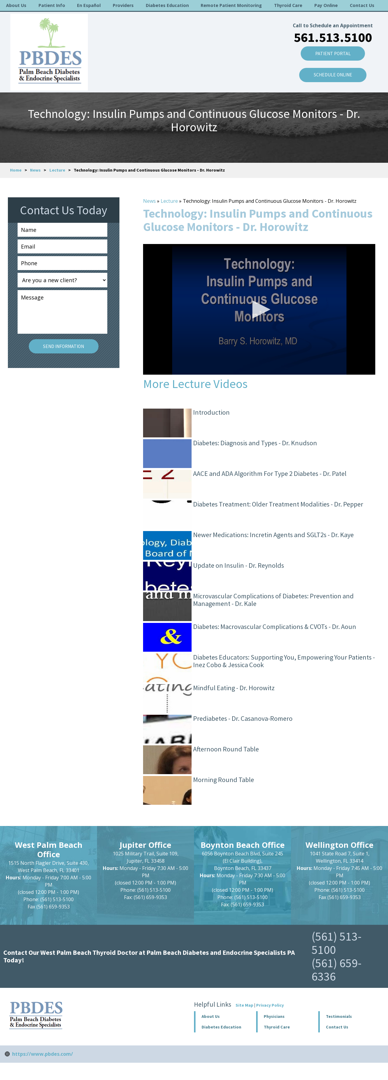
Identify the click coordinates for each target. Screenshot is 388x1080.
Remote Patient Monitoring (231, 5)
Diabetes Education (167, 5)
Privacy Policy (270, 1005)
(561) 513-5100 (337, 943)
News (35, 170)
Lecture (57, 170)
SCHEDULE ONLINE (332, 68)
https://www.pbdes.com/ (42, 1054)
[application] (259, 309)
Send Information (63, 346)
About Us (16, 5)
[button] (259, 309)
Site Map (244, 1005)
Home (16, 170)
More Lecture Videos (195, 383)
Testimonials (339, 1016)
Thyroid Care (288, 5)
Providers (123, 5)
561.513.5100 (332, 29)
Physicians (274, 1016)
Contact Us (362, 5)
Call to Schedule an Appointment (331, 18)
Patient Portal (331, 46)
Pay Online (326, 5)
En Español (89, 5)
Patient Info (51, 5)
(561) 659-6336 (337, 969)
